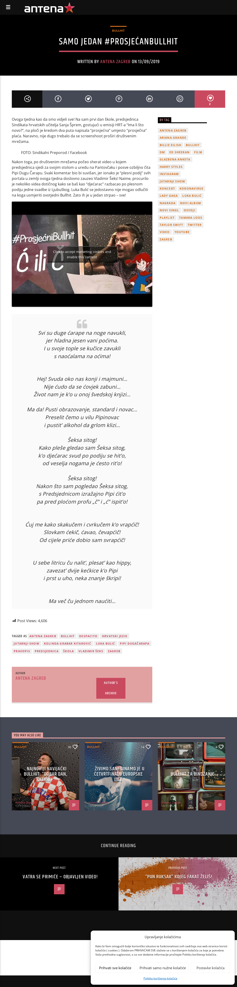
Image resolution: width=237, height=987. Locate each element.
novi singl (169, 210)
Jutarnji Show (26, 644)
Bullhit (118, 30)
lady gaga (169, 196)
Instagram (169, 174)
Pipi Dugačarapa (135, 644)
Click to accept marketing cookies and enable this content (82, 254)
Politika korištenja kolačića (160, 978)
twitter (195, 225)
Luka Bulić (105, 644)
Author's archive (111, 688)
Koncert (167, 189)
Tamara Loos (190, 218)
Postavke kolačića (210, 967)
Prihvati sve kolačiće (115, 967)
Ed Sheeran (179, 152)
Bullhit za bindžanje (192, 774)
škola (68, 651)
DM (162, 152)
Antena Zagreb (115, 61)
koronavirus (191, 189)
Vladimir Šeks (90, 651)
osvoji (189, 210)
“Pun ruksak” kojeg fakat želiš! (179, 877)
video (165, 232)
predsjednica (47, 651)
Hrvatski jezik (114, 636)
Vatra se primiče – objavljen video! (60, 877)
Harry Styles (171, 167)
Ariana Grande (173, 138)
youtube (182, 232)
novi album (190, 203)
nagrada (167, 203)
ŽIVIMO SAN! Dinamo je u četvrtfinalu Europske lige (119, 774)
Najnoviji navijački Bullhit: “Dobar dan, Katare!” (45, 774)
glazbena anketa (175, 159)
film (198, 152)
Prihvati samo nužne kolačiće (163, 967)
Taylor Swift (171, 225)
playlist (167, 218)
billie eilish (170, 145)
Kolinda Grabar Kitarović (67, 644)
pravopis (22, 651)
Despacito (88, 636)
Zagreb (114, 651)
